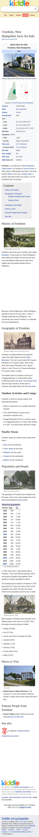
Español (32, 15)
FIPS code (5, 157)
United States (7, 168)
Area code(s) (6, 153)
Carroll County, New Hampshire (22, 103)
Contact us (5, 832)
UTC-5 (18, 144)
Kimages (18, 15)
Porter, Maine (8, 449)
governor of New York (15, 717)
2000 (5, 558)
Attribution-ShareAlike (23, 792)
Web (5, 15)
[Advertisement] (19, 23)
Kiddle (4, 830)
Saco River (32, 386)
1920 (5, 534)
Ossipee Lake (26, 174)
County (4, 112)
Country (5, 106)
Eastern (24, 144)
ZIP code (5, 150)
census (20, 500)
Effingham (5, 255)
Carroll (18, 112)
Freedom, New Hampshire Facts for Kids (17, 797)
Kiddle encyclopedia (21, 787)
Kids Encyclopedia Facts (9, 39)
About (18, 830)
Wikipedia (32, 826)
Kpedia (25, 15)
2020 (5, 564)
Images (11, 15)
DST (11, 147)
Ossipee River (31, 381)
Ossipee (6, 456)
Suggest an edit (25, 807)
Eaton (5, 445)
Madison (6, 460)
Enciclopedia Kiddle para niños (21, 832)
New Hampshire (21, 109)
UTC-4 (18, 147)
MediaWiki (27, 828)
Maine (10, 174)
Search (35, 9)
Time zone (5, 144)
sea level (19, 381)
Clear (31, 9)
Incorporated (6, 115)
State (4, 109)
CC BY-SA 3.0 (23, 821)
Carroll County (28, 168)
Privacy (25, 830)
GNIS (4, 160)
